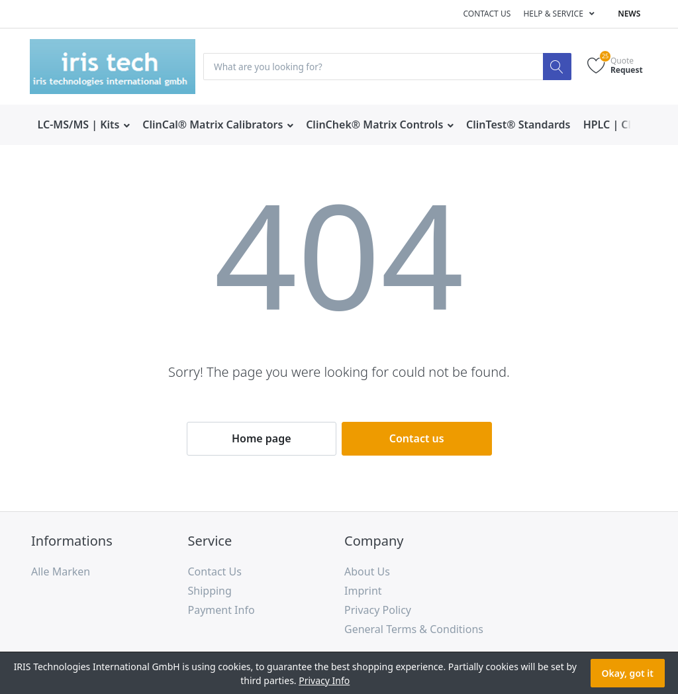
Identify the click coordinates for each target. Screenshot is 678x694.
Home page (261, 438)
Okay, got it (628, 673)
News (629, 13)
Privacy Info (324, 680)
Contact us (486, 13)
